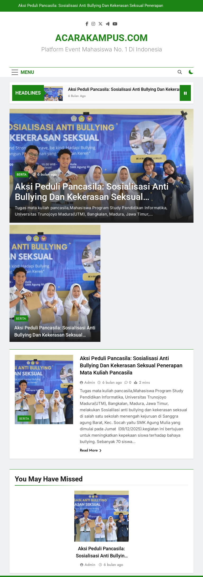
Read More (91, 450)
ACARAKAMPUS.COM (101, 38)
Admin (89, 382)
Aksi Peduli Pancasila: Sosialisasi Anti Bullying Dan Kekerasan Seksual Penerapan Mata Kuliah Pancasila (90, 6)
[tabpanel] (101, 529)
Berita (21, 174)
